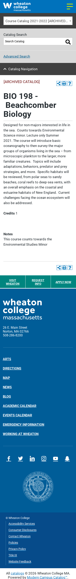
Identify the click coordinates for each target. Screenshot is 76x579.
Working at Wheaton (21, 434)
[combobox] (38, 20)
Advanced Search (16, 56)
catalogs (17, 573)
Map (6, 378)
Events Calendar (17, 415)
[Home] (20, 6)
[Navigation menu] (70, 6)
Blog (7, 396)
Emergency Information (23, 424)
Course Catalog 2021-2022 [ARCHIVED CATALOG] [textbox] (39, 21)
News (7, 387)
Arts (7, 359)
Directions (12, 368)
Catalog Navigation (22, 69)
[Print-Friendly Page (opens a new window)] (64, 83)
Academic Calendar (19, 406)
